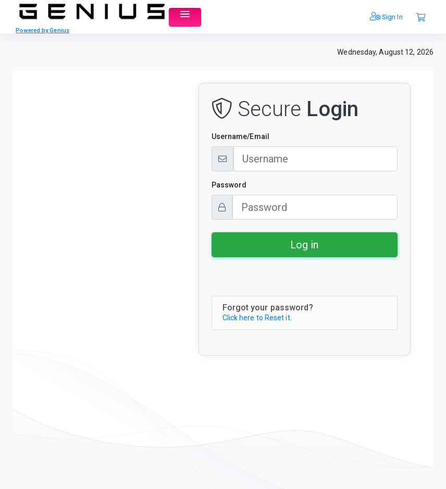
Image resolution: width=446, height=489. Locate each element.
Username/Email (240, 136)
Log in (304, 245)
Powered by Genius (42, 30)
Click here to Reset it (256, 318)
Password (229, 185)
